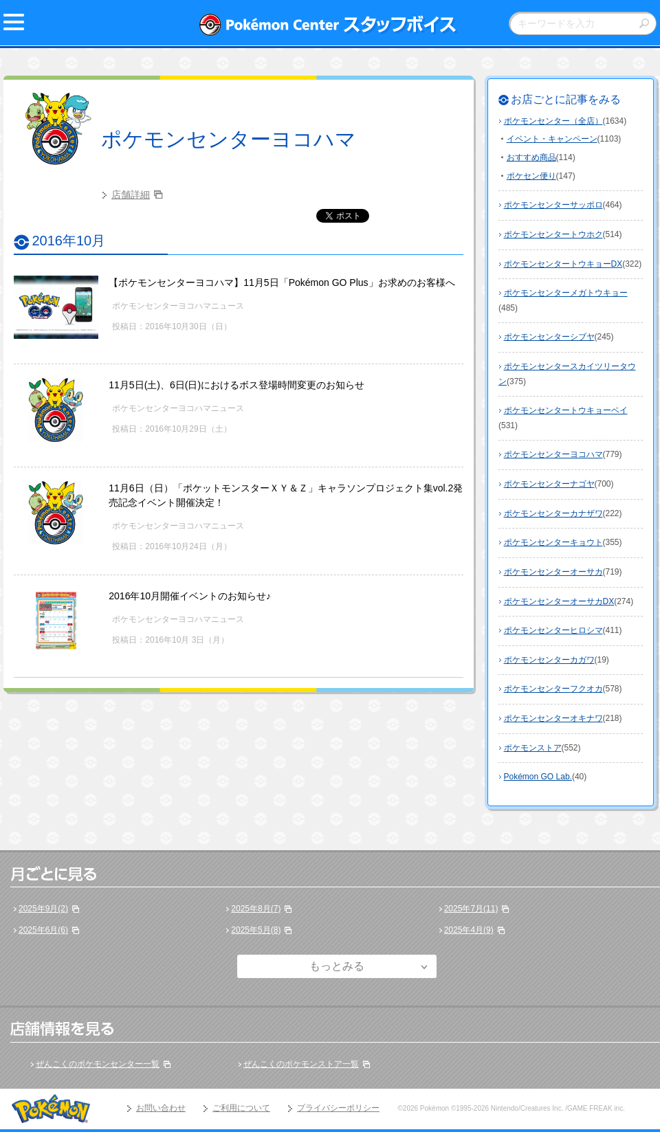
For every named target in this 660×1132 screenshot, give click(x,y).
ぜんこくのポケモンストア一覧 (301, 1064)
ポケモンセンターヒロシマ (553, 630)
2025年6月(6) (43, 930)
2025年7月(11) (471, 908)
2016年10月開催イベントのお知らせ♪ (190, 595)
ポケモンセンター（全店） (553, 121)
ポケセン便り (531, 176)
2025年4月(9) (469, 930)
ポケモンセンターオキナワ (553, 718)
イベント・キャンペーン (552, 139)
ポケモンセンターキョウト (553, 542)
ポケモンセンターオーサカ (553, 572)
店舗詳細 (130, 194)
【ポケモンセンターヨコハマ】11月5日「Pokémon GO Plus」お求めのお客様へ (281, 282)
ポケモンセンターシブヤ (549, 337)
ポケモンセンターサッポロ (553, 205)
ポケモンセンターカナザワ (553, 513)
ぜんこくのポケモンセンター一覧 (98, 1064)
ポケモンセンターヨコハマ (228, 139)
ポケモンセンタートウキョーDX (563, 264)
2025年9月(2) (43, 908)
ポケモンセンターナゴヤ (549, 484)
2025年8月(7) (255, 908)
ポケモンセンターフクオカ (553, 688)
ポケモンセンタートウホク (553, 234)
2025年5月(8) (255, 930)
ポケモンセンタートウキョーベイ (566, 410)
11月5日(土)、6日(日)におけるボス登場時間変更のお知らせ (236, 384)
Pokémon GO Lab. (538, 776)
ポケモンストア (533, 748)
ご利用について (241, 1108)
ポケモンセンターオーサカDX (559, 601)
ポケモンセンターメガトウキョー (566, 293)
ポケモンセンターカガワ (549, 660)
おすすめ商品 (531, 157)
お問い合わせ (161, 1108)
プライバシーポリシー (338, 1108)
